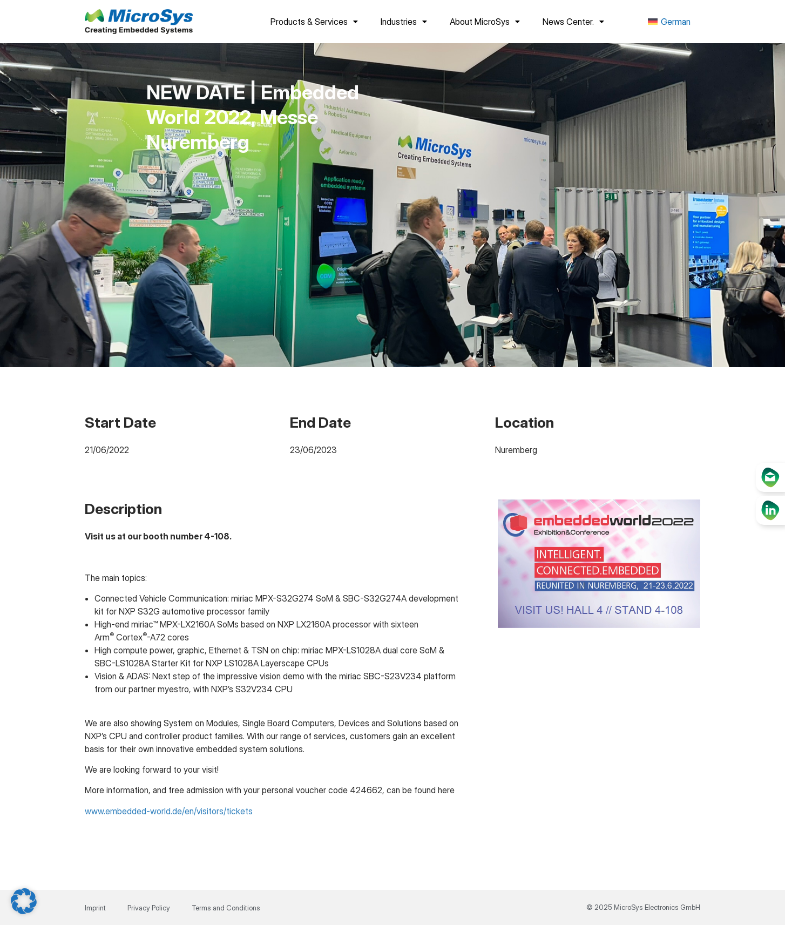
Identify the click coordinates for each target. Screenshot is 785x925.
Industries (404, 21)
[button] (24, 901)
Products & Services (314, 21)
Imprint (95, 907)
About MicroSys (485, 21)
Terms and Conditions (226, 907)
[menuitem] (669, 22)
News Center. (573, 21)
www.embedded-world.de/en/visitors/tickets (169, 811)
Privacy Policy (148, 907)
